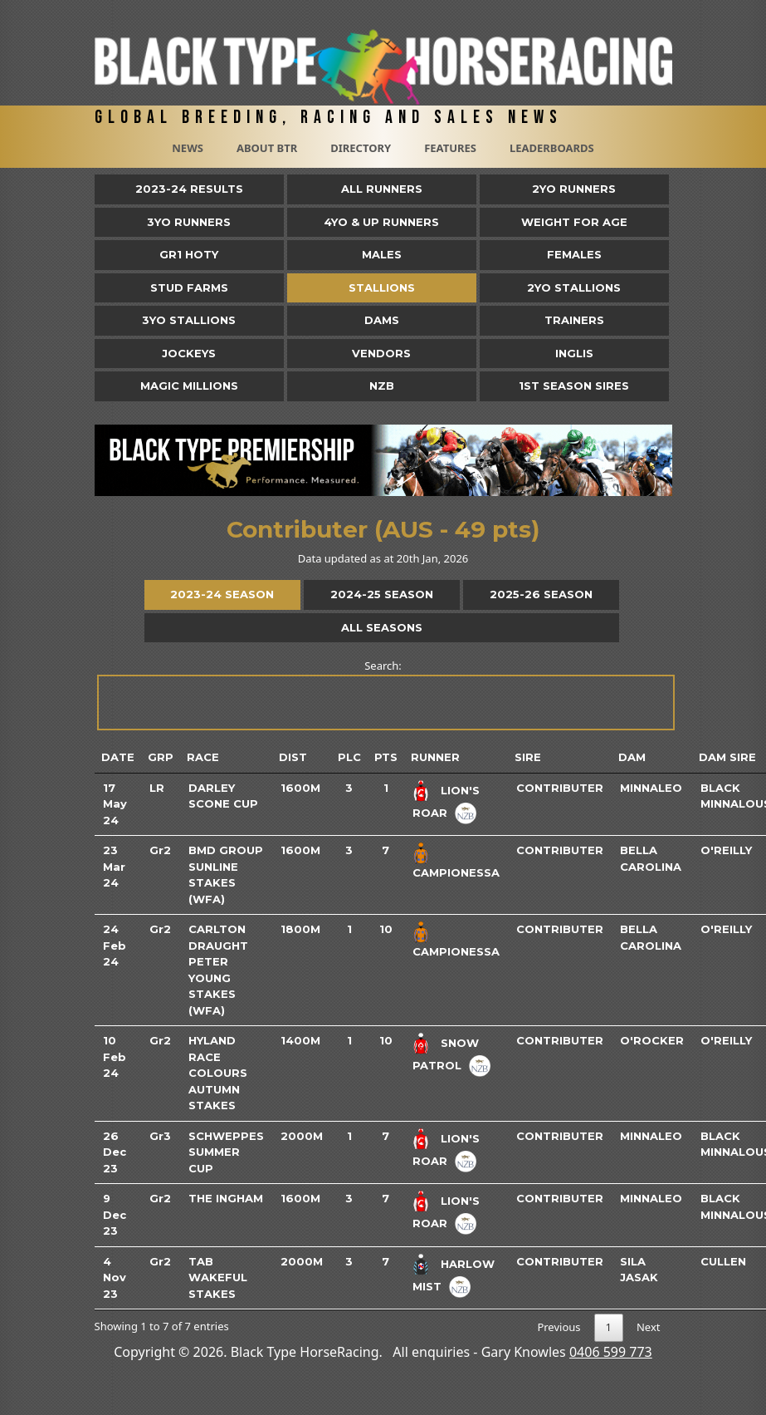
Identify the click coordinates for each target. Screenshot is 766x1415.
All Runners (381, 188)
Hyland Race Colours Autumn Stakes (217, 1073)
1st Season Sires (574, 385)
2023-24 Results (189, 188)
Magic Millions (189, 385)
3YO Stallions (189, 320)
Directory (360, 147)
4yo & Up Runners (381, 221)
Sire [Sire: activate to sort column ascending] (528, 757)
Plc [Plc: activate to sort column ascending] (349, 757)
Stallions (382, 287)
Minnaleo (651, 787)
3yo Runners (189, 221)
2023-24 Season (222, 594)
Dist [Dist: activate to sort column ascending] (293, 757)
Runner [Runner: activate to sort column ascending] (435, 757)
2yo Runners (574, 188)
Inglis (574, 353)
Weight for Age (574, 221)
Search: (384, 694)
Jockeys (189, 353)
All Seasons (381, 627)
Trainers (574, 320)
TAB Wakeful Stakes (217, 1277)
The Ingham (225, 1198)
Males (382, 254)
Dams (381, 320)
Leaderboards (552, 147)
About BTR (267, 147)
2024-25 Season (381, 594)
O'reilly (726, 850)
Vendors (381, 353)
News (187, 147)
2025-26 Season (541, 594)
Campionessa (456, 872)
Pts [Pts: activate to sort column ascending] (386, 757)
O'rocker (652, 1040)
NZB (381, 385)
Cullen (723, 1261)
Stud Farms (189, 287)
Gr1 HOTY (188, 254)
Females (574, 254)
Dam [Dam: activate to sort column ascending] (632, 757)
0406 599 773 (610, 1352)
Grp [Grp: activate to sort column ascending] (160, 757)
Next (649, 1326)
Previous (558, 1326)
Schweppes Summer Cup (226, 1152)
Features (450, 147)
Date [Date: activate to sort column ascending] (117, 757)
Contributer (559, 787)
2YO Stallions (574, 287)
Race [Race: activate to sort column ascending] (203, 757)
